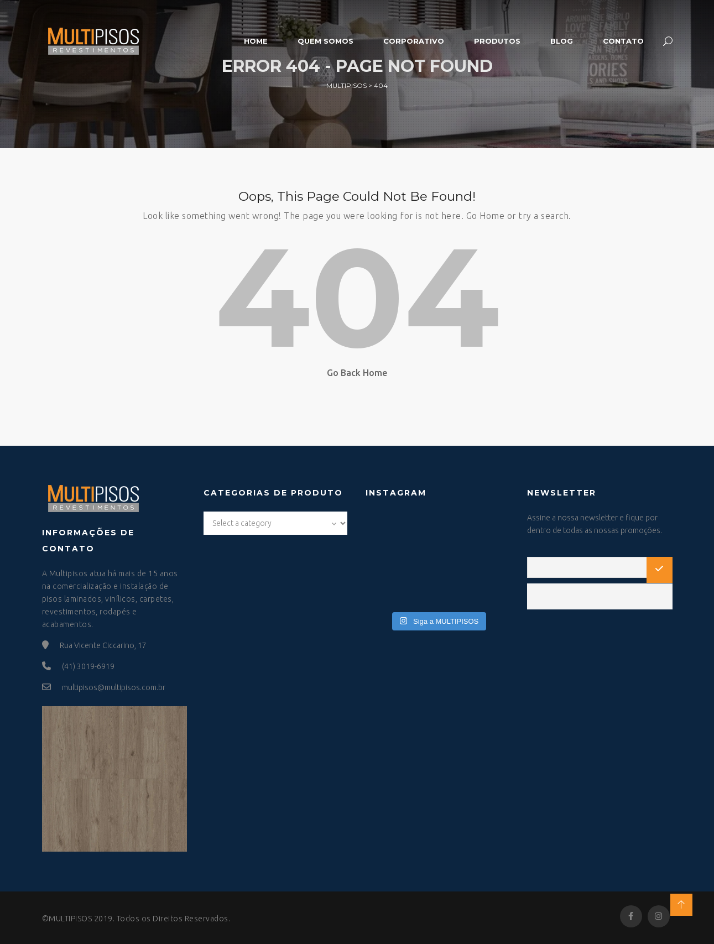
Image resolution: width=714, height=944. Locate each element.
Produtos (497, 40)
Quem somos (325, 40)
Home (256, 40)
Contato (623, 40)
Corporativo (413, 40)
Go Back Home (357, 373)
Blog (561, 40)
